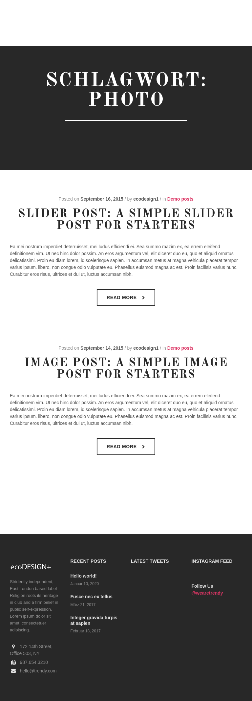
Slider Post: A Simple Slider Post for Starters (126, 220)
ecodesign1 (145, 199)
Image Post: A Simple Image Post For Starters (126, 369)
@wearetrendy (207, 593)
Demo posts (180, 199)
